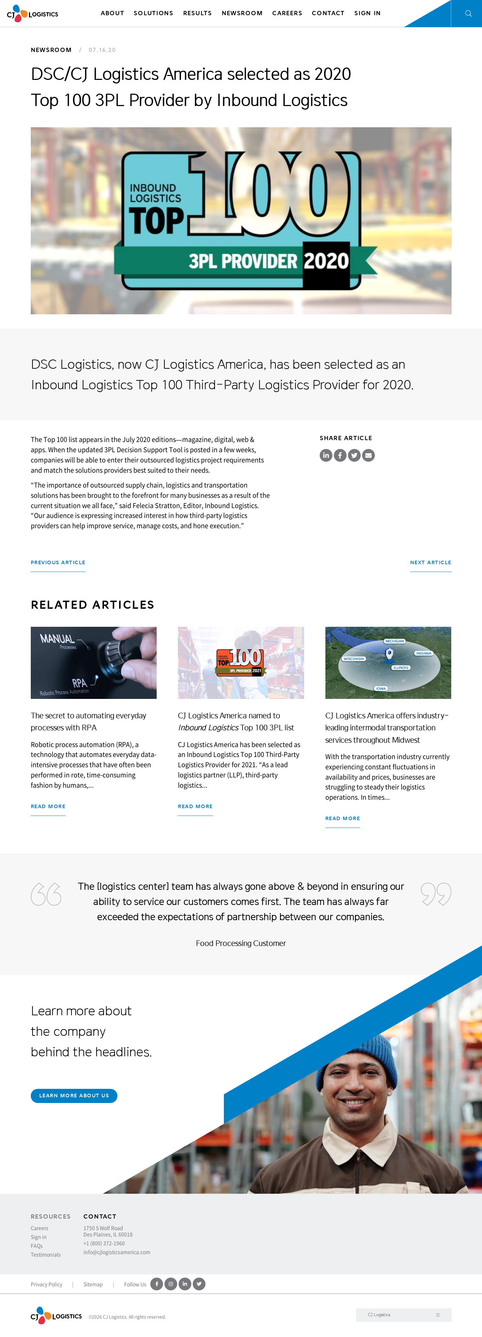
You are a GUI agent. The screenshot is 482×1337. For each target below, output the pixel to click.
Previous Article (58, 562)
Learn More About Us (74, 1095)
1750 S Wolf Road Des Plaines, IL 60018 (108, 1231)
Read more (48, 806)
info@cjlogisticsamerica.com (116, 1252)
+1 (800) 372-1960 (104, 1243)
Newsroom (51, 50)
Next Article (431, 562)
